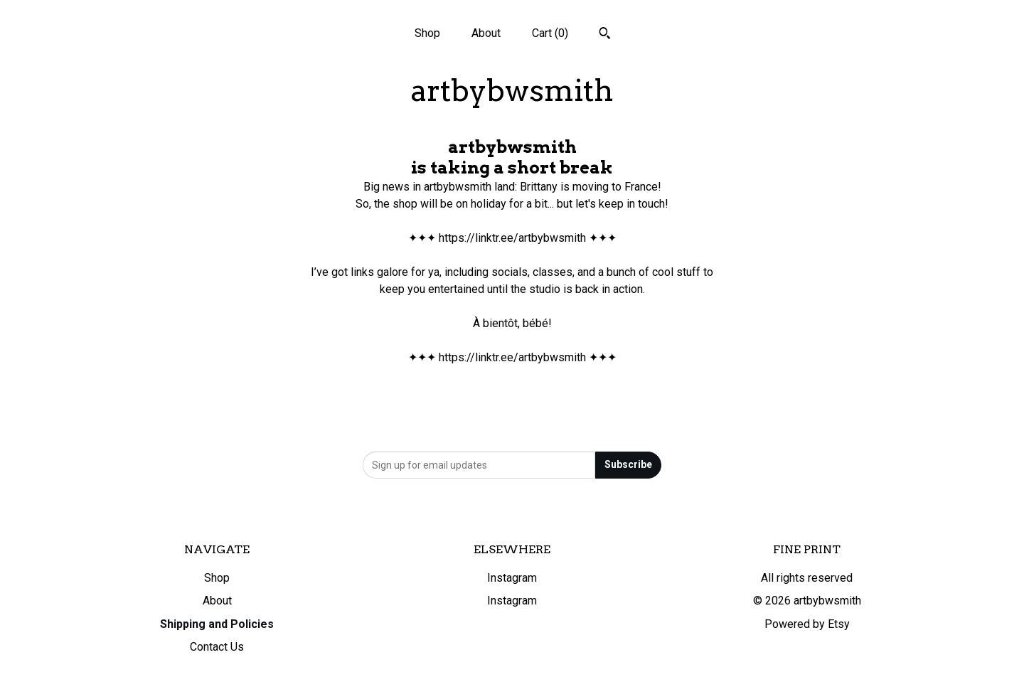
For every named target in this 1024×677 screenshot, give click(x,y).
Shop (427, 33)
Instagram (512, 578)
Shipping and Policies (217, 624)
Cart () (550, 33)
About (486, 33)
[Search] (604, 35)
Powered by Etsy (807, 624)
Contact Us (217, 647)
